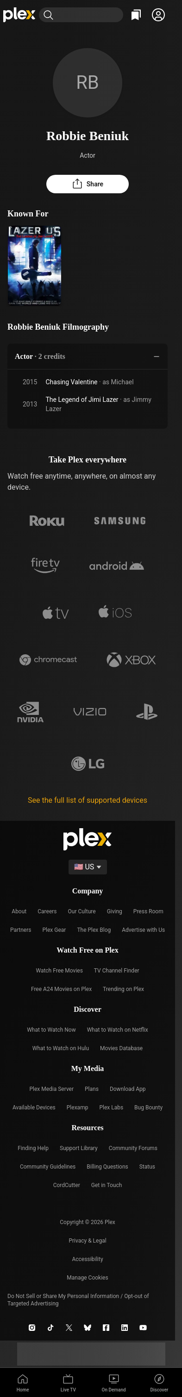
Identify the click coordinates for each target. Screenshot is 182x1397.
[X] (69, 1327)
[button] (158, 15)
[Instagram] (32, 1327)
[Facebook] (106, 1327)
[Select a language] (88, 867)
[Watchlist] (136, 15)
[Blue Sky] (87, 1327)
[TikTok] (50, 1327)
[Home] (19, 15)
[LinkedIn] (124, 1327)
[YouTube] (143, 1327)
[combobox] (90, 14)
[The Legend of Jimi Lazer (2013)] (34, 266)
